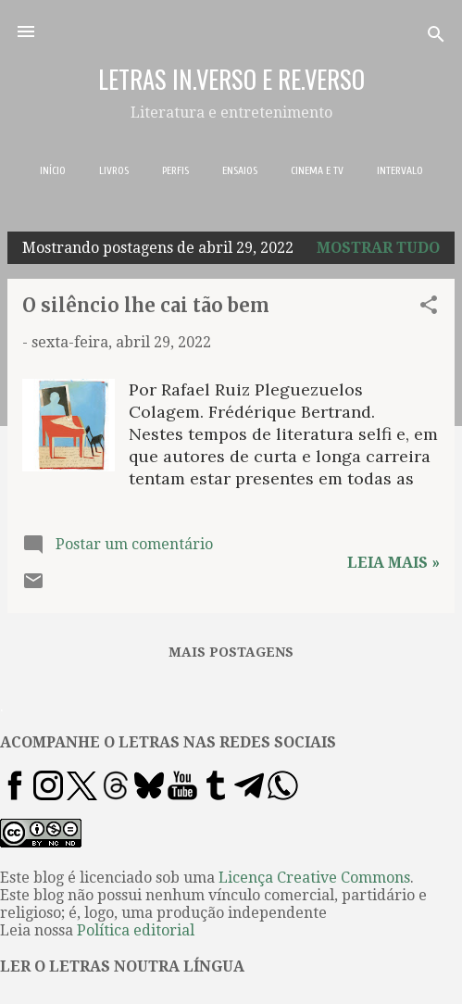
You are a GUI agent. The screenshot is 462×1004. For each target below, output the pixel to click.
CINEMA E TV (317, 170)
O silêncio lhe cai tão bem (145, 305)
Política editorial (135, 930)
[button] (429, 308)
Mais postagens (231, 652)
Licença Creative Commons (314, 877)
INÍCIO (53, 170)
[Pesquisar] (436, 37)
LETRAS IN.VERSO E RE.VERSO (231, 78)
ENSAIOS (239, 170)
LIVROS (114, 170)
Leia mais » (393, 562)
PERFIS (175, 170)
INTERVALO (400, 170)
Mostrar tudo (378, 248)
